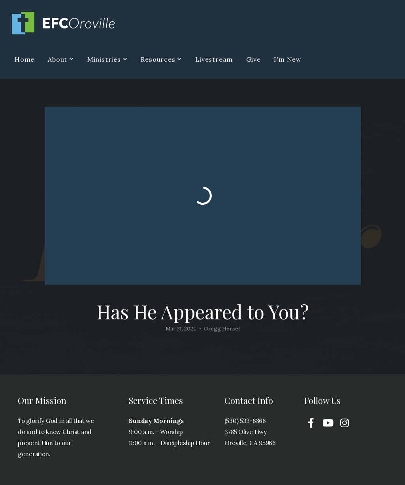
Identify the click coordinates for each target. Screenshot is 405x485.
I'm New (287, 59)
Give (253, 59)
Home (24, 59)
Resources (161, 59)
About (61, 59)
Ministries (107, 59)
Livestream (214, 59)
